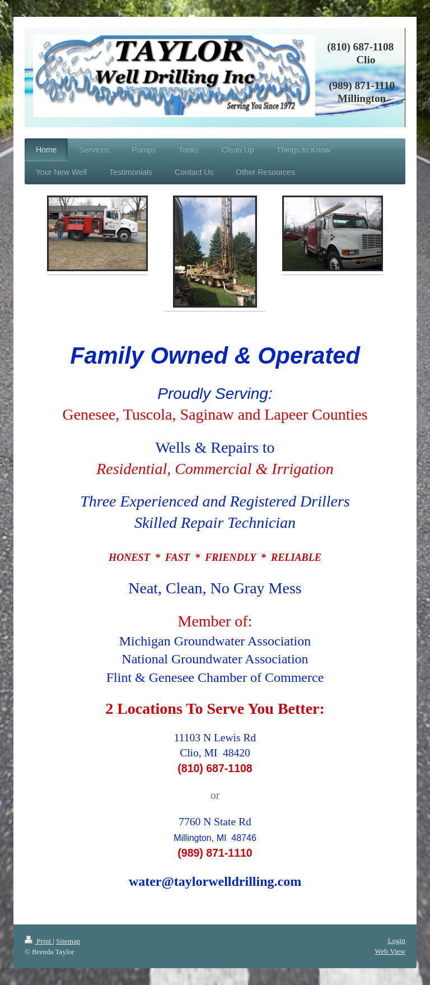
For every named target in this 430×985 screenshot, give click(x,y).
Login (396, 940)
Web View (390, 951)
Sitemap (68, 941)
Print (39, 941)
